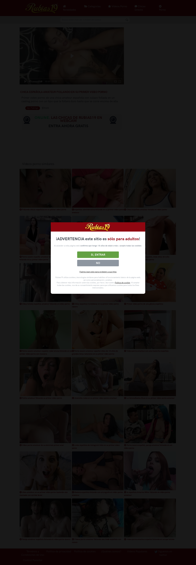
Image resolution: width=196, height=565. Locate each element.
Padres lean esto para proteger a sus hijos (98, 272)
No (98, 263)
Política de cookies (122, 283)
